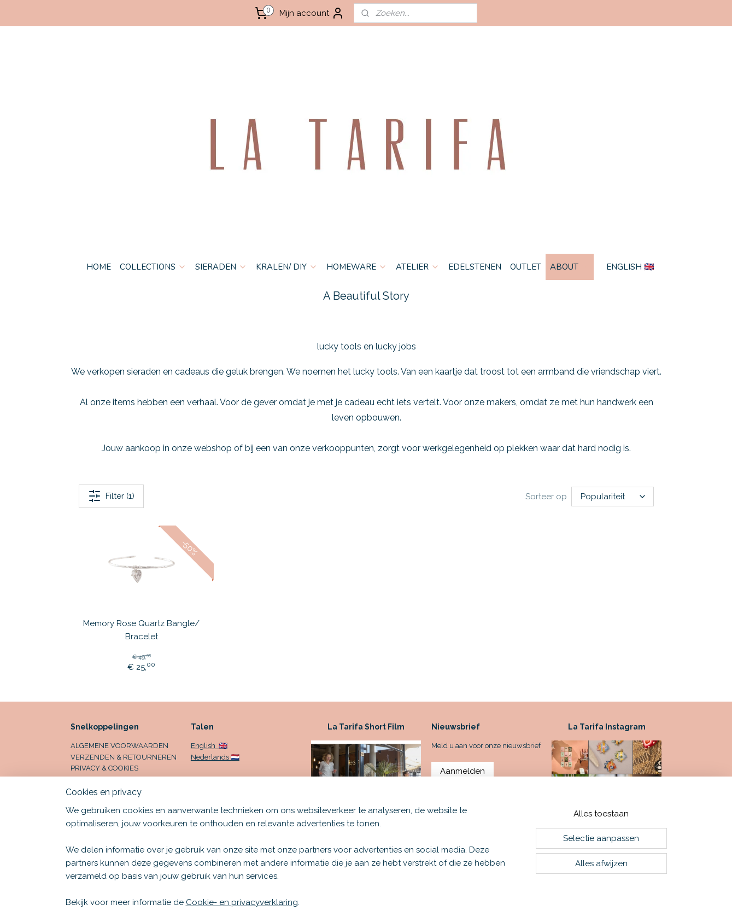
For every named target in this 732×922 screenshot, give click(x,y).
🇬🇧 (222, 746)
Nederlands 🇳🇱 (215, 757)
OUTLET (525, 266)
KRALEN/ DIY (287, 266)
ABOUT (569, 266)
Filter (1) (111, 496)
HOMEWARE (356, 266)
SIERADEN (221, 266)
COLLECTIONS (153, 266)
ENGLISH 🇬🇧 (630, 266)
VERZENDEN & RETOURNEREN (124, 757)
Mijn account (311, 13)
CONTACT (86, 779)
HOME (98, 266)
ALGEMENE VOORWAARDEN (119, 746)
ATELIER (418, 266)
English (204, 746)
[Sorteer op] (612, 496)
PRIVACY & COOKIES (104, 768)
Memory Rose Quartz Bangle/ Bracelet (141, 629)
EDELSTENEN (474, 266)
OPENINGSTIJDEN (101, 791)
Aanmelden (462, 771)
